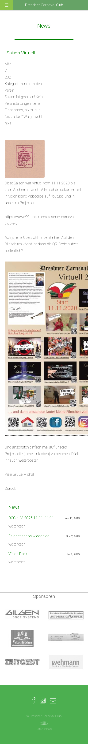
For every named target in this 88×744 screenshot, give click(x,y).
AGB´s (44, 722)
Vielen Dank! (18, 554)
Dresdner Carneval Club (44, 5)
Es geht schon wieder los (29, 536)
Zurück (10, 488)
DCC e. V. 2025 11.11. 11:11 (31, 518)
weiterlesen (17, 526)
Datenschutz (44, 729)
